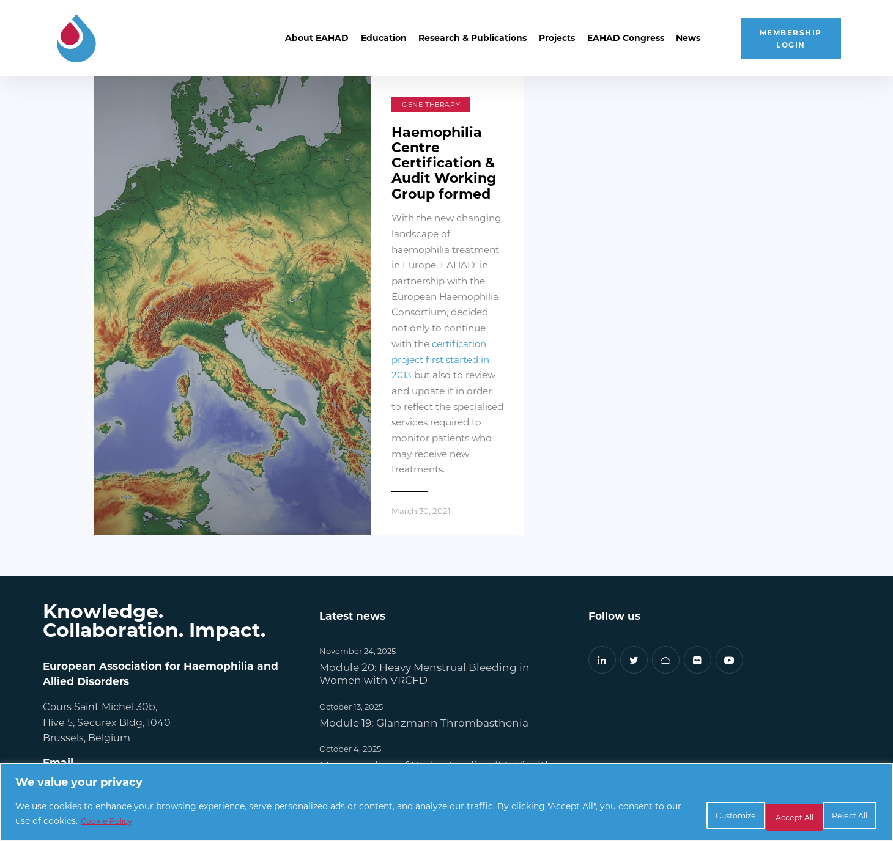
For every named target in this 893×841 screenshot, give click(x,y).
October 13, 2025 (351, 589)
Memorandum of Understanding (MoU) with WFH (436, 654)
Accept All (838, 815)
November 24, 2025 (357, 534)
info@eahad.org (81, 671)
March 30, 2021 (356, 394)
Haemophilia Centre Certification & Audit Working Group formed (414, 159)
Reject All (756, 815)
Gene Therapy (365, 104)
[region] (446, 804)
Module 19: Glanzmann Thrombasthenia (424, 606)
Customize (672, 815)
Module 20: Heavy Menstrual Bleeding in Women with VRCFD (425, 557)
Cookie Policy (175, 823)
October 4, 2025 (350, 631)
